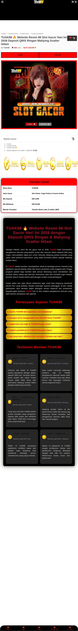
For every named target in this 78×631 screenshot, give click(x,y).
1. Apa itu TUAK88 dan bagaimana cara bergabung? (29, 312)
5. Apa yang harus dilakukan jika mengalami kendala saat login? (35, 336)
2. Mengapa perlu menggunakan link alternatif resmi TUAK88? (34, 318)
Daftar (39, 628)
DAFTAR (58, 55)
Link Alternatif (54, 628)
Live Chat (69, 628)
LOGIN (20, 55)
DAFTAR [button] (43, 124)
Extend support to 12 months (22, 150)
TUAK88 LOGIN (24, 33)
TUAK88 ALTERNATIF (37, 33)
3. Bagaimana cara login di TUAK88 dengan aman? (29, 324)
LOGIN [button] (30, 124)
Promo (8, 628)
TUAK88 (3, 33)
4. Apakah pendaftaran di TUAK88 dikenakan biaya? (29, 330)
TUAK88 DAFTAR (13, 33)
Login (23, 628)
